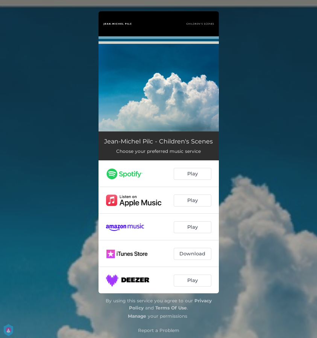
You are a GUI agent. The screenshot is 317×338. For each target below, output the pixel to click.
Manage (137, 316)
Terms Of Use (171, 308)
